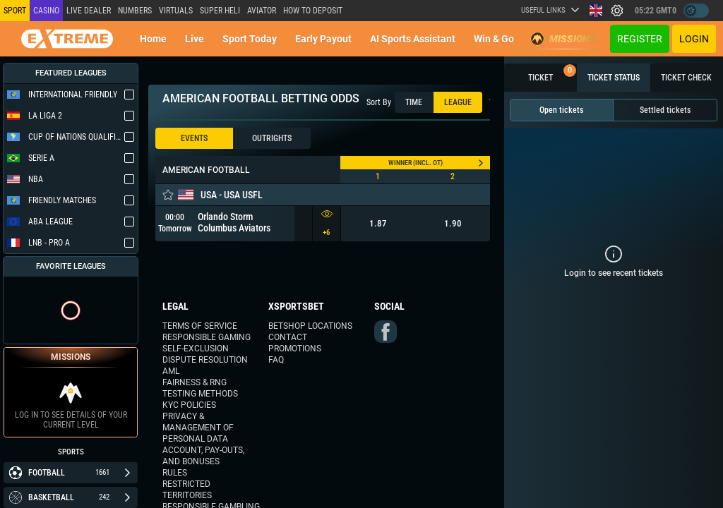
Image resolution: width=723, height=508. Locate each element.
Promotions (294, 348)
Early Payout (323, 38)
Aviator (261, 11)
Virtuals (176, 11)
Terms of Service (199, 326)
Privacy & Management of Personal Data (198, 427)
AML (170, 371)
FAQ (276, 360)
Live (194, 38)
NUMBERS (135, 11)
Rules (174, 473)
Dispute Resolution (205, 360)
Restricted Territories (187, 489)
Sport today (249, 38)
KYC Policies (189, 405)
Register (639, 38)
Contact (287, 337)
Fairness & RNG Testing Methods (200, 388)
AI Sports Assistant (412, 38)
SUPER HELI (220, 11)
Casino (46, 11)
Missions (563, 39)
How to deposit (312, 11)
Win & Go (494, 38)
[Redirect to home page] (67, 38)
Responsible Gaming (206, 337)
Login (694, 38)
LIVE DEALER (88, 11)
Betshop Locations (310, 326)
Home (153, 38)
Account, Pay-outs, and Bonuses (203, 455)
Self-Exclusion (195, 348)
